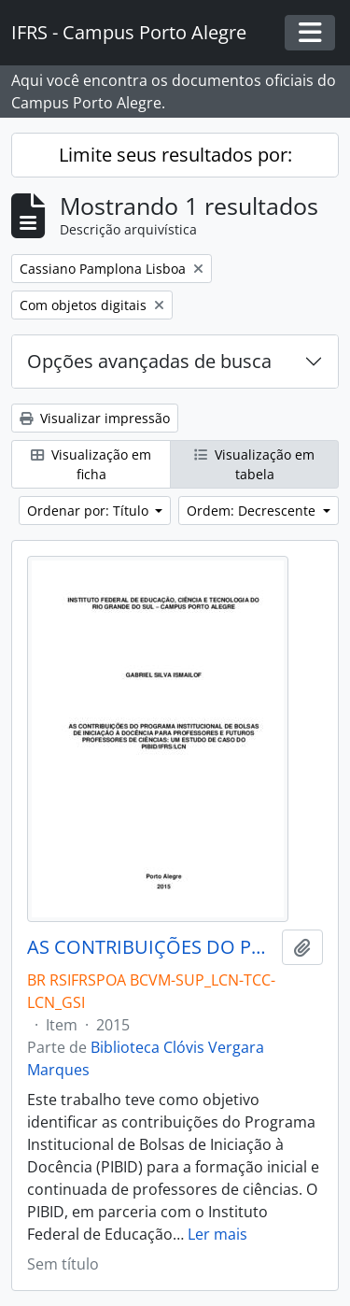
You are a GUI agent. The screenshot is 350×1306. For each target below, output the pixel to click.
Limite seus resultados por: (175, 154)
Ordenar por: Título (89, 510)
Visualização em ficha (91, 464)
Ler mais (217, 1234)
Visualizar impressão (95, 418)
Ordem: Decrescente (253, 510)
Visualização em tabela (254, 464)
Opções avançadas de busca (149, 361)
